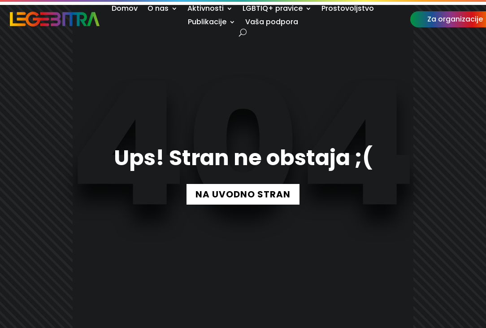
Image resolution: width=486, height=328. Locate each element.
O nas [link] (158, 9)
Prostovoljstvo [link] (347, 9)
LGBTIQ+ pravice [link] (273, 9)
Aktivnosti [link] (205, 9)
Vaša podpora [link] (271, 23)
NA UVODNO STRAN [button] (243, 194)
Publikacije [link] (207, 23)
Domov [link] (125, 9)
